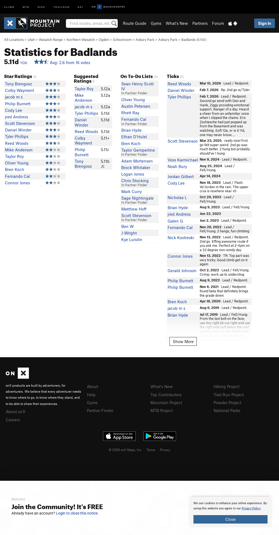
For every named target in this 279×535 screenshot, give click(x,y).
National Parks (227, 410)
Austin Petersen (135, 106)
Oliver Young (17, 162)
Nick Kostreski (181, 237)
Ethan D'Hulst (134, 136)
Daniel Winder (18, 129)
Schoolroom (122, 39)
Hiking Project (226, 386)
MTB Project (161, 410)
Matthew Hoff (134, 208)
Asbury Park (144, 39)
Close (230, 519)
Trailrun (61, 6)
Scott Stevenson (20, 123)
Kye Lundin (131, 239)
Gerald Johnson (182, 270)
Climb (9, 6)
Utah (31, 39)
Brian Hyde (131, 130)
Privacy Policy (251, 508)
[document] (230, 512)
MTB (26, 6)
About (92, 386)
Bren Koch (14, 169)
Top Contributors (165, 394)
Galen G (175, 220)
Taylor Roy (14, 156)
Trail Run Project (229, 394)
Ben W (127, 226)
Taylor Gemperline (138, 150)
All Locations (14, 39)
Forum (218, 23)
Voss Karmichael (183, 159)
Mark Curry (131, 191)
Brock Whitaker (135, 167)
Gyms (156, 23)
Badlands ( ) (194, 39)
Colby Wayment (19, 90)
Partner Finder (100, 410)
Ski (80, 6)
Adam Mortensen (137, 160)
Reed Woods (16, 143)
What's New (177, 23)
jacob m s (14, 96)
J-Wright (129, 232)
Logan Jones (132, 174)
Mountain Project (166, 402)
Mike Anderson (19, 149)
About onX (15, 411)
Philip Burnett (18, 103)
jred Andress (16, 116)
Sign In (264, 23)
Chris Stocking (135, 180)
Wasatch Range (51, 39)
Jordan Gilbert (181, 176)
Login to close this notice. (77, 513)
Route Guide (134, 23)
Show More (183, 341)
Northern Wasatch (80, 39)
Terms (151, 450)
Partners (200, 23)
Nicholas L (177, 197)
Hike (41, 6)
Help (91, 394)
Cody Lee (13, 110)
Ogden (104, 39)
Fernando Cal (17, 176)
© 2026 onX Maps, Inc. (125, 450)
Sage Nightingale (137, 198)
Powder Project (227, 402)
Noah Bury (177, 166)
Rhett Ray (130, 112)
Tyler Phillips (16, 136)
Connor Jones (17, 182)
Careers (13, 419)
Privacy (165, 450)
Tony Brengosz (18, 83)
